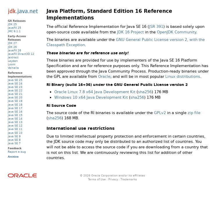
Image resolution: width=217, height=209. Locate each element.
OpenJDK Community (176, 32)
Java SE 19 (15, 100)
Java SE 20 (15, 97)
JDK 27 (12, 43)
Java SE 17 (15, 108)
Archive (13, 156)
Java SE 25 (15, 80)
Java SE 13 (15, 122)
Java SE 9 (14, 136)
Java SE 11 (15, 129)
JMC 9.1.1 (14, 31)
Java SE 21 (15, 94)
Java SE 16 (15, 111)
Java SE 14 (15, 118)
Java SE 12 (15, 125)
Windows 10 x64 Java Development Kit (91, 97)
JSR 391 (156, 26)
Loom (11, 64)
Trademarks (129, 179)
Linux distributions (182, 76)
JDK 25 (12, 24)
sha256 (145, 92)
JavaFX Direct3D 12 (21, 53)
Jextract (13, 57)
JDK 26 (12, 46)
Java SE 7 (14, 143)
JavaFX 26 (14, 50)
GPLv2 (160, 113)
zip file (194, 113)
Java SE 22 (15, 90)
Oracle (104, 76)
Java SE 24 (15, 83)
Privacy (113, 179)
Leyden (13, 60)
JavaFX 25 (14, 27)
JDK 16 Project (130, 32)
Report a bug (17, 151)
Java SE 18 (15, 104)
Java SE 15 (15, 115)
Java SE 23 (15, 87)
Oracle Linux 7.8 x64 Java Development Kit (94, 92)
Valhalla (13, 67)
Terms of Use (97, 179)
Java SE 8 (14, 139)
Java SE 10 (15, 132)
